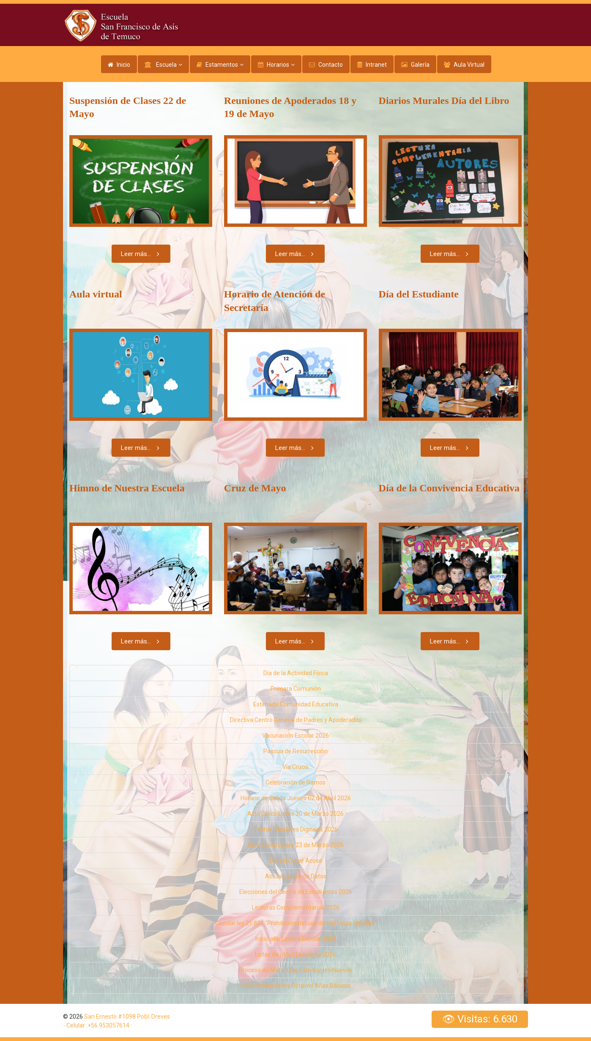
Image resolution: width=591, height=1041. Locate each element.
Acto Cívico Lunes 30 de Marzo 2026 (295, 813)
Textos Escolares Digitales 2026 (296, 829)
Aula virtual (95, 294)
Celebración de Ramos (295, 782)
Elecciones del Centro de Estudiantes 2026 (295, 891)
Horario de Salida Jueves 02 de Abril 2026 (296, 798)
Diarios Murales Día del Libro (444, 100)
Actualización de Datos (295, 876)
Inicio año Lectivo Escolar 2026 (295, 938)
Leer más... (142, 254)
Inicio (123, 64)
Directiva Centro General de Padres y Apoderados (295, 720)
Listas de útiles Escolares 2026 (295, 954)
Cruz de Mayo (255, 487)
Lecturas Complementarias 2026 (295, 907)
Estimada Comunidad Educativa (295, 704)
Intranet (376, 64)
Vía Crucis (295, 766)
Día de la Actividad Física (295, 673)
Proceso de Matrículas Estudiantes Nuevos (295, 970)
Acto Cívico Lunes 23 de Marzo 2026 (295, 845)
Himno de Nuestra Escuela (127, 487)
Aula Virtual (469, 64)
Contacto (330, 64)
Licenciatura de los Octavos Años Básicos (295, 985)
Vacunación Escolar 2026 (295, 735)
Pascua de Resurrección (295, 751)
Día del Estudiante (419, 294)
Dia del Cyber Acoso (295, 860)
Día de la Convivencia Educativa (449, 487)
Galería (420, 64)
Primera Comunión (296, 688)
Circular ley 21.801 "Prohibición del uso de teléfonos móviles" (295, 923)
